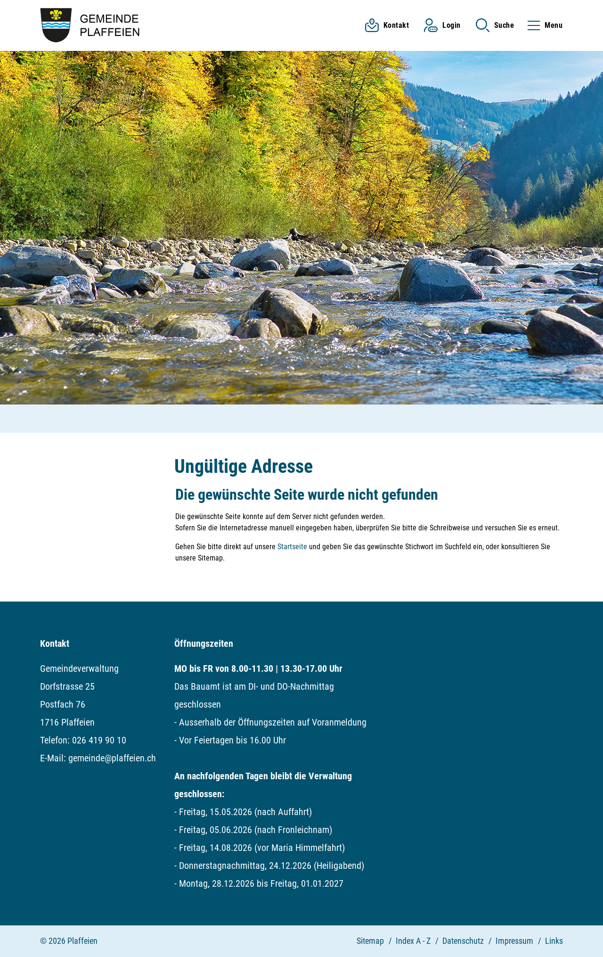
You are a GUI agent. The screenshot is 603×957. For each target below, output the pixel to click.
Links (554, 941)
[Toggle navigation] (542, 25)
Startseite (292, 546)
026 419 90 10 (99, 740)
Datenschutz (463, 941)
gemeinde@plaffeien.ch (112, 758)
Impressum (514, 941)
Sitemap (370, 941)
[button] (495, 25)
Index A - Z (413, 941)
